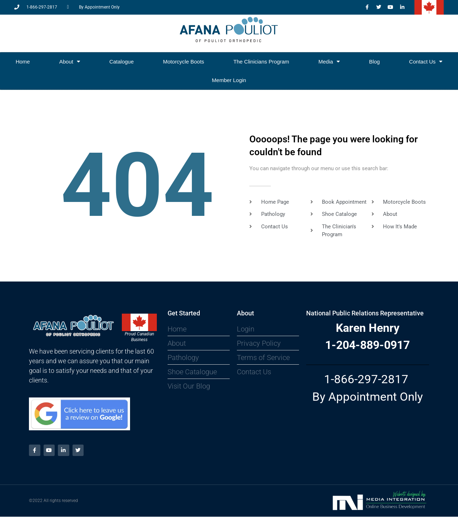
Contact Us (425, 61)
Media (329, 61)
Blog (374, 62)
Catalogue (121, 62)
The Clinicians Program (261, 62)
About (69, 61)
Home (23, 62)
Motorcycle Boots (183, 62)
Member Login (229, 80)
